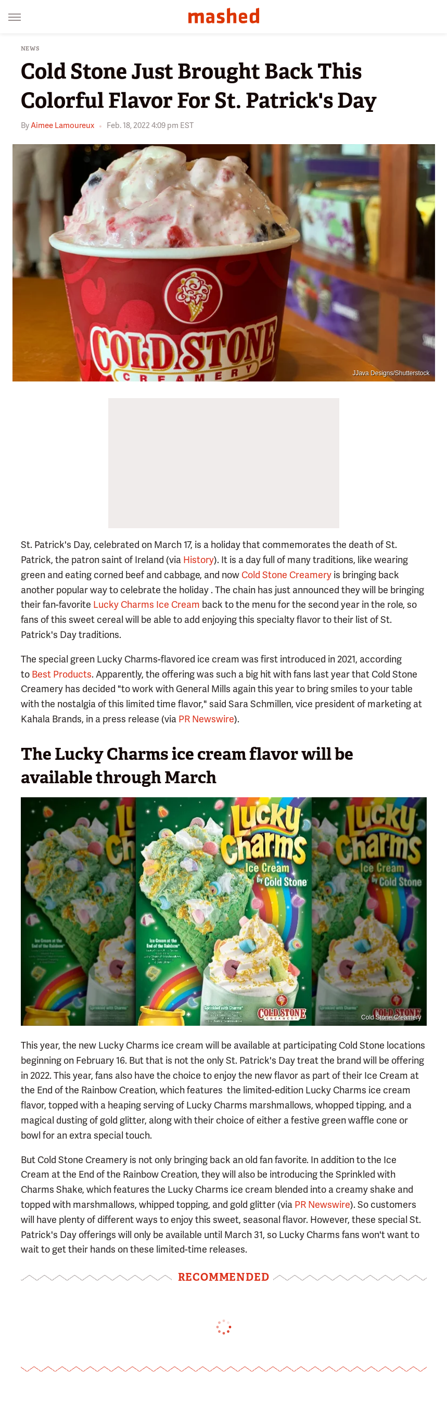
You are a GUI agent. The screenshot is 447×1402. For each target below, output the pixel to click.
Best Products (62, 674)
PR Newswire (206, 719)
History (198, 560)
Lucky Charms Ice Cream (146, 604)
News (30, 49)
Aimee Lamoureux (62, 125)
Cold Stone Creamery (286, 575)
